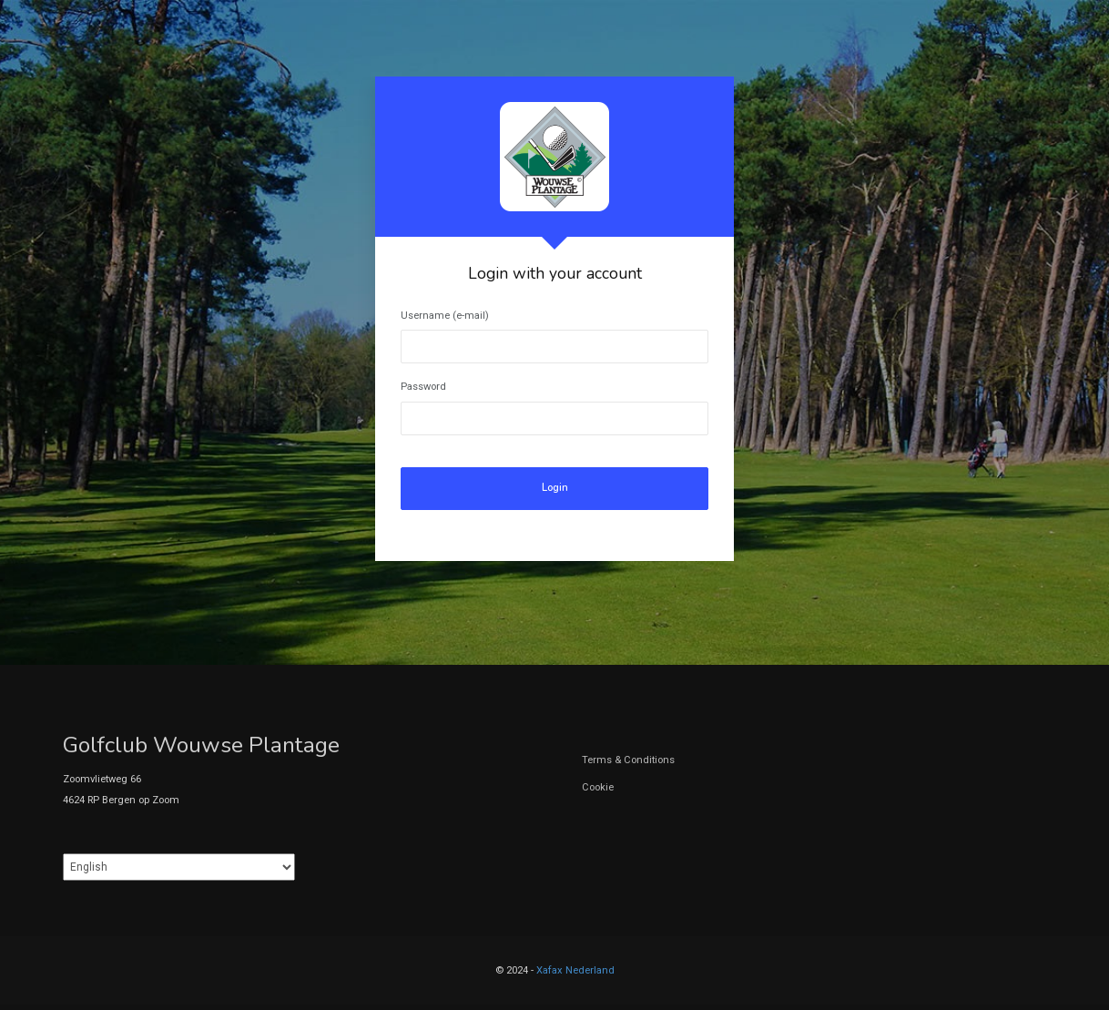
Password (423, 387)
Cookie (598, 787)
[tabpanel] (554, 319)
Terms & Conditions (628, 760)
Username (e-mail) (445, 315)
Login (555, 488)
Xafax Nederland (575, 970)
